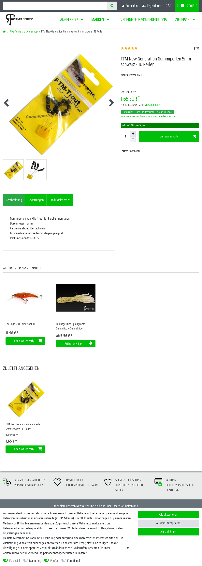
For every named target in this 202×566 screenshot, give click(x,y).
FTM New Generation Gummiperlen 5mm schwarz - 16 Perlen (23, 426)
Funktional (73, 560)
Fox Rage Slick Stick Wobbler (20, 324)
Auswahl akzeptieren (168, 523)
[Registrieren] (151, 6)
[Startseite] (4, 31)
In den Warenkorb (176, 136)
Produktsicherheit (60, 199)
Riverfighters (16, 31)
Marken (98, 19)
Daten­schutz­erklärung (100, 553)
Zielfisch (182, 19)
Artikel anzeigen (79, 343)
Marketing (35, 560)
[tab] (14, 200)
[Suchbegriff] (55, 6)
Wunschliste (131, 151)
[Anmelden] (130, 6)
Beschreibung (14, 199)
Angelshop (69, 19)
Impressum (117, 547)
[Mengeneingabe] (125, 136)
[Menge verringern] (133, 139)
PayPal (54, 560)
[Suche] (112, 6)
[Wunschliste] (169, 6)
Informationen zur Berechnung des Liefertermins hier (148, 116)
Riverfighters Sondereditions (142, 19)
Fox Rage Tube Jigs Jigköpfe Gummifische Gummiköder (70, 326)
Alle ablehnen (168, 531)
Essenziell (14, 560)
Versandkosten (152, 104)
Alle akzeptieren (168, 514)
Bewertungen (36, 199)
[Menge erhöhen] (133, 133)
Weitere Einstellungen (95, 560)
